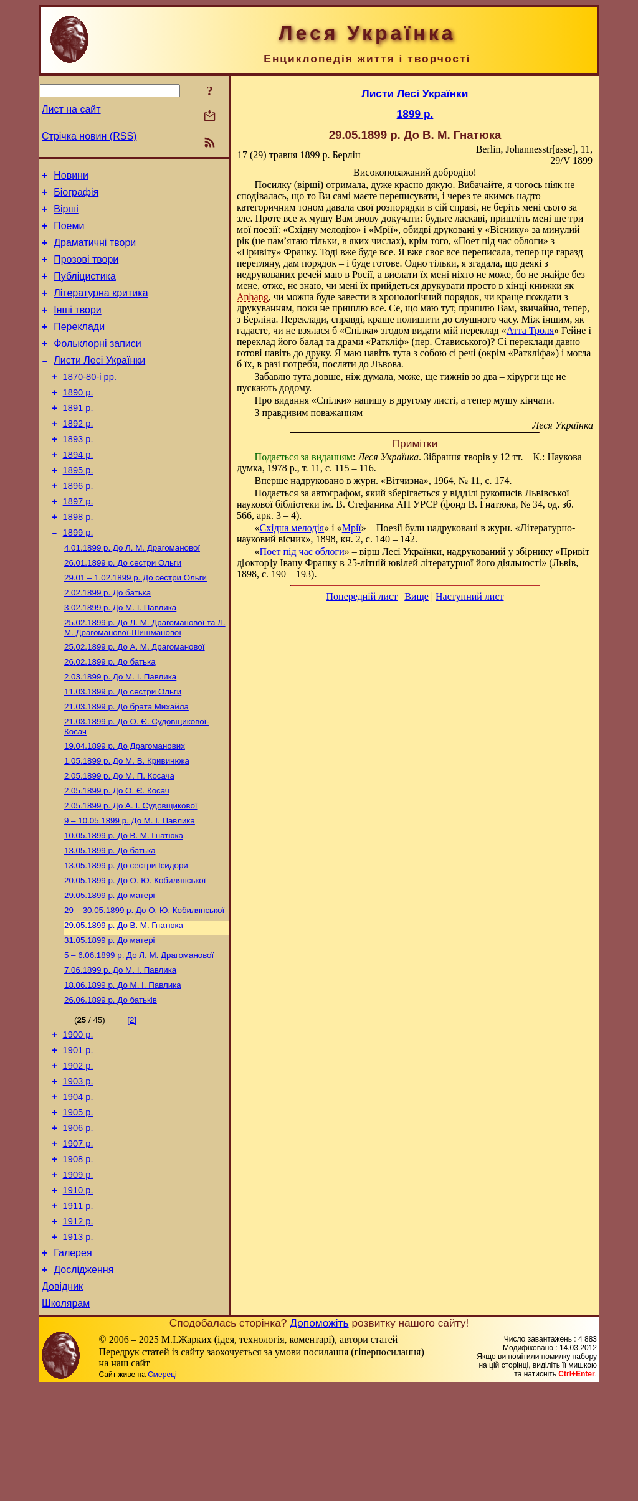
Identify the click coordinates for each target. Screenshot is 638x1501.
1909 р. (78, 1274)
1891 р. (78, 436)
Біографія (76, 196)
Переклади (79, 345)
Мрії (351, 528)
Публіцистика (85, 289)
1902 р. (78, 1152)
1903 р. (78, 1169)
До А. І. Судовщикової (131, 869)
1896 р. (78, 523)
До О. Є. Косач (116, 853)
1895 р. (78, 506)
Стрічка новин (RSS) (89, 136)
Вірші (66, 214)
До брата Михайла (126, 763)
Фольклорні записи (97, 364)
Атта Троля (530, 330)
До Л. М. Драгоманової (132, 592)
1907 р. (78, 1239)
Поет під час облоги (302, 551)
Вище (416, 596)
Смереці (162, 1488)
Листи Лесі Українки (99, 382)
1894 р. (78, 488)
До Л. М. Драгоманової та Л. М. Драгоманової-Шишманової (145, 678)
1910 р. (78, 1291)
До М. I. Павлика (120, 656)
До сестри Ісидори (126, 934)
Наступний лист (469, 596)
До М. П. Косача (119, 837)
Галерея (73, 1361)
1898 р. (78, 558)
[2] (131, 1100)
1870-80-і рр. (90, 401)
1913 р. (78, 1343)
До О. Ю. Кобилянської (135, 950)
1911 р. (78, 1309)
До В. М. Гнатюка (123, 902)
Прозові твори (86, 270)
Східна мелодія (292, 528)
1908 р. (78, 1256)
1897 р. (78, 541)
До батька (107, 640)
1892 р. (78, 453)
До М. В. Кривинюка (126, 821)
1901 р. (78, 1134)
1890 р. (78, 419)
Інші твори (78, 326)
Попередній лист (362, 596)
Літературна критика (101, 308)
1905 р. (78, 1204)
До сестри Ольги (122, 608)
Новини (71, 177)
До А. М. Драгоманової (134, 698)
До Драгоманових (124, 805)
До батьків (110, 1080)
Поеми (69, 233)
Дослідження (83, 1380)
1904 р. (78, 1186)
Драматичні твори (95, 252)
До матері (109, 967)
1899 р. (78, 575)
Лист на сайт (71, 109)
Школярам (66, 1417)
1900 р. (78, 1117)
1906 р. (78, 1221)
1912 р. (78, 1326)
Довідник (62, 1398)
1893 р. (78, 471)
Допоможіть (319, 1437)
